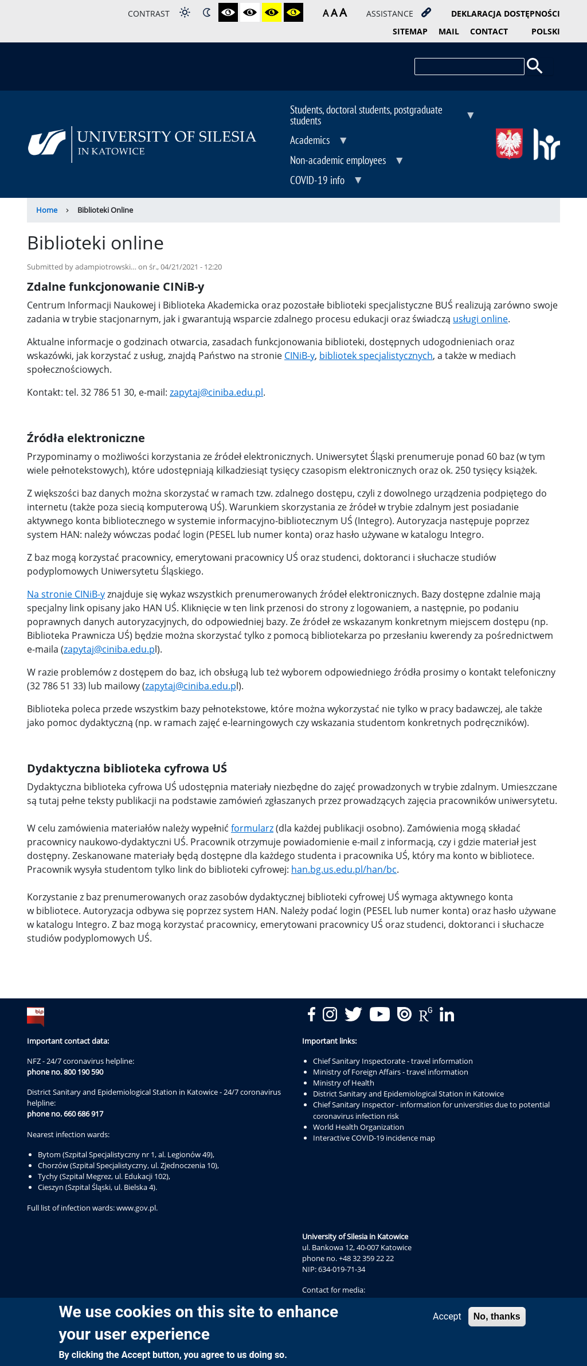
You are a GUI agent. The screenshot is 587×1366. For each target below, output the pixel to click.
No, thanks (497, 1320)
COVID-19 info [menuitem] (318, 181)
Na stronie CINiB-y (66, 594)
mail (449, 31)
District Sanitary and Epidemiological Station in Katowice (408, 1093)
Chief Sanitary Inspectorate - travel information (393, 1061)
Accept (447, 1320)
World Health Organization (358, 1127)
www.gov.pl (136, 1208)
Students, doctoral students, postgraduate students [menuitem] (374, 116)
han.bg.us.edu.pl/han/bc (344, 869)
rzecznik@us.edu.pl (334, 1300)
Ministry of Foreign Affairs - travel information (390, 1072)
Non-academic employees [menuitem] (339, 161)
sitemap (410, 31)
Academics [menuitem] (311, 141)
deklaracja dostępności (505, 13)
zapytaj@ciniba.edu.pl (216, 392)
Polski (545, 31)
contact (489, 31)
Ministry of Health (343, 1083)
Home (46, 210)
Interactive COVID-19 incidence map (374, 1138)
